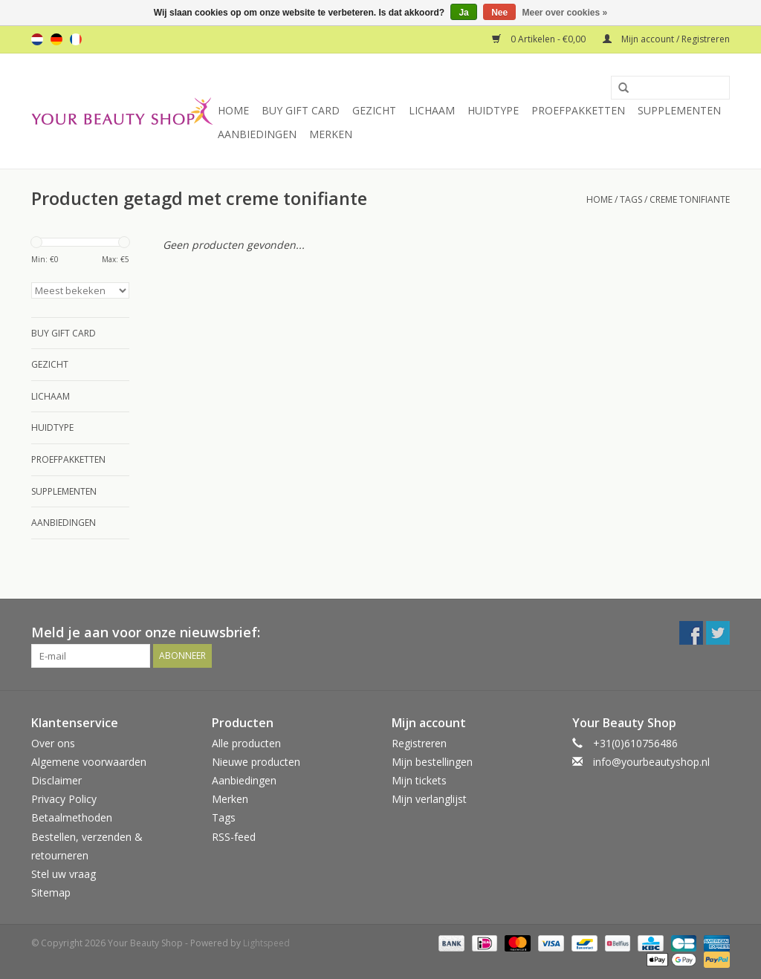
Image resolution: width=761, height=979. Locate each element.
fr (76, 39)
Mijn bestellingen (432, 762)
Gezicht (374, 110)
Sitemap (51, 892)
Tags (631, 199)
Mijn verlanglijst (429, 799)
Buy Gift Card (301, 110)
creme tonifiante (690, 199)
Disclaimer (56, 780)
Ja (463, 12)
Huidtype (493, 110)
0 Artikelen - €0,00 (540, 39)
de (56, 39)
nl (37, 39)
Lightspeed (266, 943)
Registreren (419, 743)
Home (233, 110)
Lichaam (432, 110)
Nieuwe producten (256, 762)
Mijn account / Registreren (666, 39)
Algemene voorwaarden (88, 762)
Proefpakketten (578, 110)
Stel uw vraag (63, 874)
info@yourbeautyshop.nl (651, 762)
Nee (499, 12)
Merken (330, 134)
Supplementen (679, 110)
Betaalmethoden (71, 817)
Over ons (53, 743)
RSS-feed (234, 837)
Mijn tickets (419, 780)
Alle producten (246, 743)
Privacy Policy (64, 799)
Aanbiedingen (257, 134)
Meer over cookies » (565, 12)
